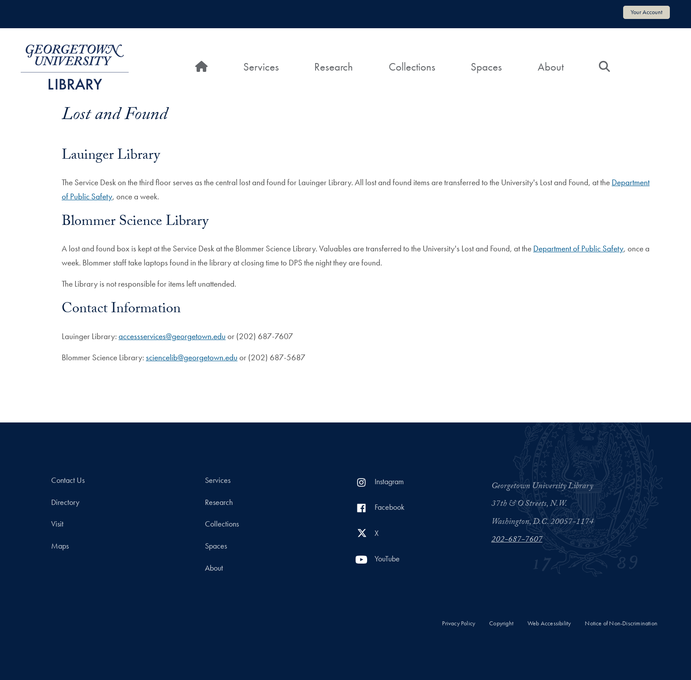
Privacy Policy (458, 623)
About (551, 67)
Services (261, 67)
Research (333, 67)
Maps (60, 546)
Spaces (486, 67)
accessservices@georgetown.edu (172, 336)
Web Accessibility (549, 623)
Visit (57, 524)
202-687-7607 (516, 540)
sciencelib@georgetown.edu (192, 357)
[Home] (201, 67)
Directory (65, 502)
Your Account (646, 12)
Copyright (501, 623)
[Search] (604, 67)
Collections (412, 67)
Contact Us (68, 480)
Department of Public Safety (578, 248)
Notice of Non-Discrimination (621, 623)
